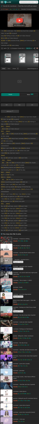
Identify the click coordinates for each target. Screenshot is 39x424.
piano (9, 68)
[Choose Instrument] (18, 68)
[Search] (36, 2)
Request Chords (18, 262)
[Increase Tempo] (8, 48)
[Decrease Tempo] (2, 48)
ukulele (14, 68)
